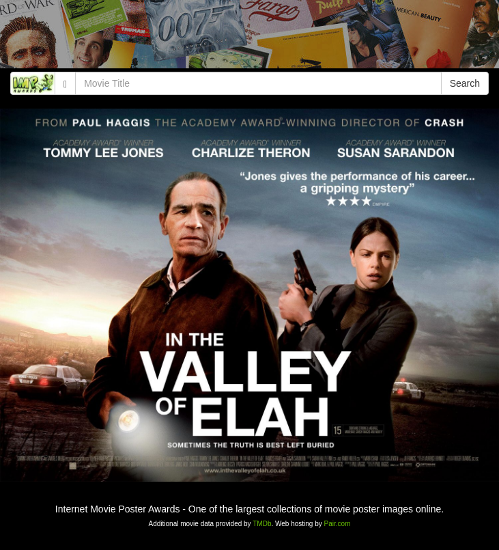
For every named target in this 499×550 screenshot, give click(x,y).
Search (465, 83)
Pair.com (337, 523)
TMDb (262, 523)
